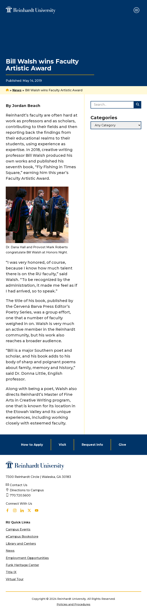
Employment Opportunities (27, 558)
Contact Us (18, 485)
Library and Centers (21, 543)
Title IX (11, 572)
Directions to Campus (27, 490)
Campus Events (18, 529)
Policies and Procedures (73, 604)
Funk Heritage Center (22, 565)
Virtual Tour (15, 579)
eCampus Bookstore (22, 536)
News (16, 90)
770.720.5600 (20, 495)
